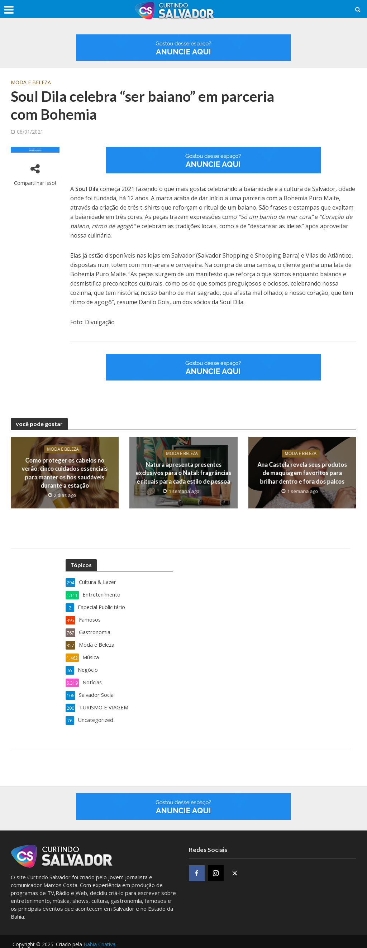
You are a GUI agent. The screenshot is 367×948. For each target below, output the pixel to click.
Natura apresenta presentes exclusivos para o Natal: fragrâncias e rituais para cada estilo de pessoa (183, 472)
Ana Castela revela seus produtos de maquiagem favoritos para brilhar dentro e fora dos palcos (302, 472)
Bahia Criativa (99, 939)
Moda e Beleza (31, 82)
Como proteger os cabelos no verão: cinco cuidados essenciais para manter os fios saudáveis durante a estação (64, 472)
